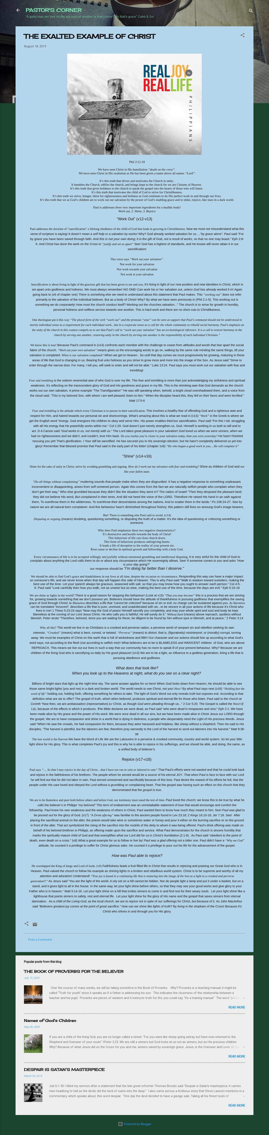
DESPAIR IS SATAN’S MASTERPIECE (64, 1069)
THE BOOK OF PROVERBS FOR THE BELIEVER (74, 971)
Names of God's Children (50, 1020)
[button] (242, 36)
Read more (236, 1007)
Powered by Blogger (134, 1124)
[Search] (250, 11)
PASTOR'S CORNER (54, 10)
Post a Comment (40, 940)
